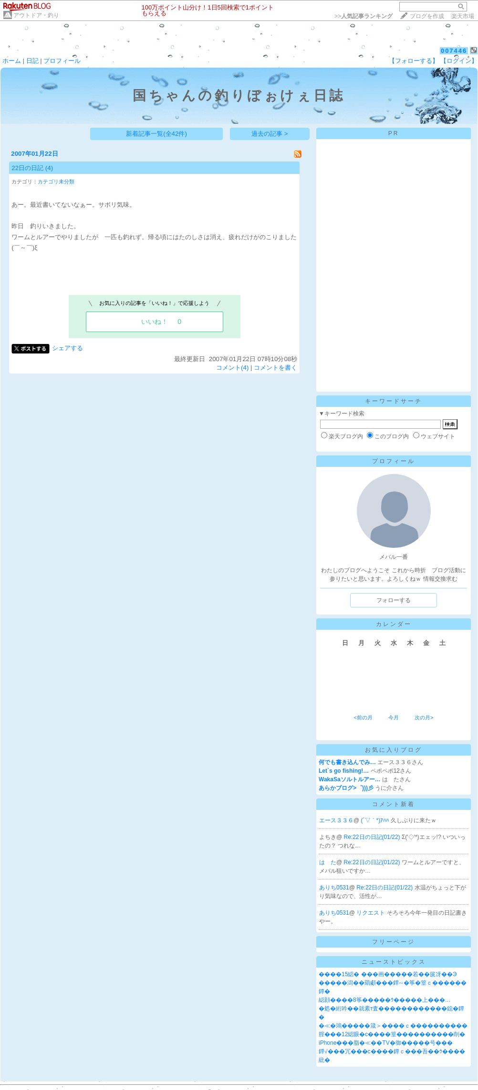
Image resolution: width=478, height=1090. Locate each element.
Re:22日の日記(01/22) (373, 837)
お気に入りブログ (393, 750)
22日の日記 (27, 168)
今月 (393, 717)
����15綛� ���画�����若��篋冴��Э (388, 974)
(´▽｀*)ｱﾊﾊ (376, 820)
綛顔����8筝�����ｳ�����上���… (385, 1000)
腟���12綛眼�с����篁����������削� (392, 1034)
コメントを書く (275, 367)
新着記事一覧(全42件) (156, 133)
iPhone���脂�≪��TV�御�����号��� (386, 1043)
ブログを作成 (427, 16)
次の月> (424, 717)
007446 (454, 50)
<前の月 (362, 717)
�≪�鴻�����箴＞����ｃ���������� (393, 1025)
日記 (32, 60)
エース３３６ (336, 820)
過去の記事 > (269, 133)
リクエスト (371, 912)
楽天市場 (462, 16)
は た (327, 862)
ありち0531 (334, 887)
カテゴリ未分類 (56, 181)
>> (363, 16)
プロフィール (62, 60)
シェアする (67, 348)
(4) (49, 168)
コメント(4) (232, 367)
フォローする (393, 600)
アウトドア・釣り (36, 15)
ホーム (11, 60)
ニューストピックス (394, 962)
